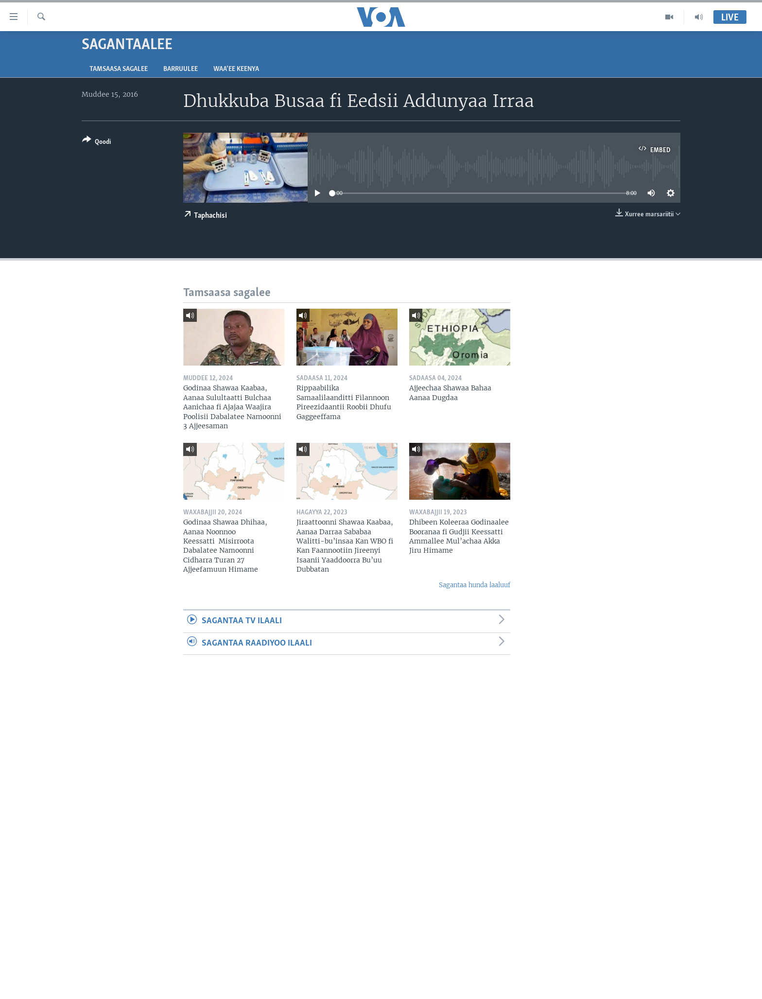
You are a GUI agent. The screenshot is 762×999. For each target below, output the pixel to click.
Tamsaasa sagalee (118, 69)
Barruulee (180, 69)
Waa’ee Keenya (236, 69)
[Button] (96, 143)
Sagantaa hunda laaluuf (474, 585)
